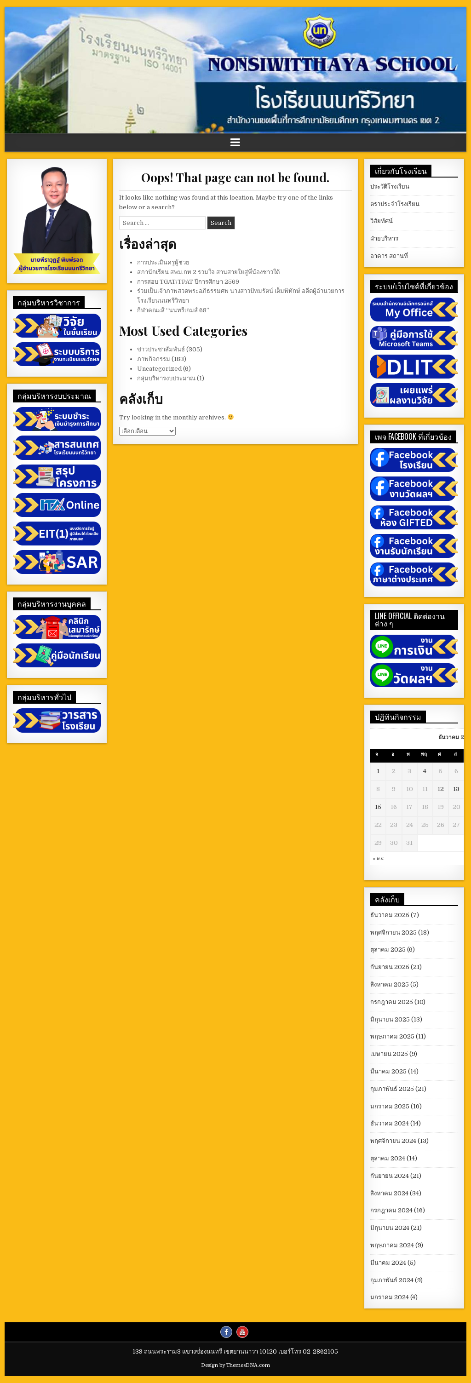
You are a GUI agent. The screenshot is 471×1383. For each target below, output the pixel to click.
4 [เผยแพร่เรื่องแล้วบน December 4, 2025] (424, 771)
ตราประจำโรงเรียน (394, 204)
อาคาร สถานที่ (389, 255)
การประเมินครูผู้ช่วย (163, 262)
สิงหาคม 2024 (389, 1193)
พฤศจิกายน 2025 (393, 932)
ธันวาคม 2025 (389, 915)
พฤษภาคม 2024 (392, 1245)
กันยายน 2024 (389, 1175)
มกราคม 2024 (389, 1297)
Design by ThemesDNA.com (235, 1365)
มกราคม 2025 (389, 1106)
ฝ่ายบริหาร (384, 238)
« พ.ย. (378, 858)
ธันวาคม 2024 (389, 1123)
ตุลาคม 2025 (388, 949)
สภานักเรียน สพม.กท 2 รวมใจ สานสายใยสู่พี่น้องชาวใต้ (208, 272)
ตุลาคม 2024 (387, 1158)
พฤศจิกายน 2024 (393, 1140)
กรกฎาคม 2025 (391, 1002)
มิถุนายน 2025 (390, 1019)
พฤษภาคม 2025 (392, 1036)
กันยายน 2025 (389, 967)
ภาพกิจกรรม (153, 359)
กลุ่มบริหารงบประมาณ (166, 378)
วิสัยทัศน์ (381, 221)
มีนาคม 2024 (388, 1262)
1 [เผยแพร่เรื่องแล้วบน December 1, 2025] (378, 771)
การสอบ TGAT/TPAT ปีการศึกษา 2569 (188, 281)
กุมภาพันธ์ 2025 (392, 1088)
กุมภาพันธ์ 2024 (392, 1280)
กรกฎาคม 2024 (391, 1210)
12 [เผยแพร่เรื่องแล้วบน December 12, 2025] (440, 789)
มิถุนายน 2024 (389, 1227)
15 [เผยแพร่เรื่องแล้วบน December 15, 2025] (378, 806)
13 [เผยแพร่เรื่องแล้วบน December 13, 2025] (456, 789)
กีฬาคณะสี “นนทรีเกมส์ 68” (173, 310)
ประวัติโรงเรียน (389, 186)
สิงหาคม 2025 (389, 984)
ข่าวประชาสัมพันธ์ (161, 349)
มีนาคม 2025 (388, 1071)
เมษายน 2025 (389, 1053)
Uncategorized (159, 368)
